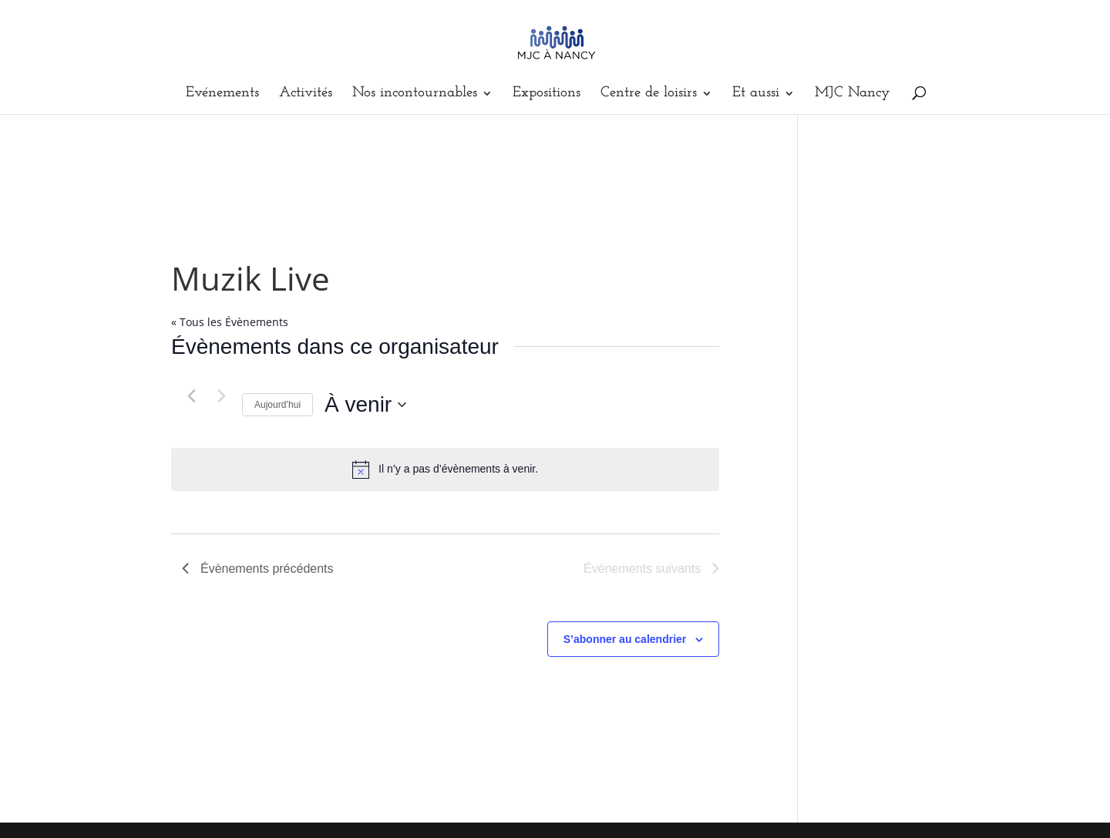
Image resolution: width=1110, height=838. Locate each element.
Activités (305, 94)
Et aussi (755, 94)
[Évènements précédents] (191, 396)
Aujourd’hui (277, 404)
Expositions (546, 94)
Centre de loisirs (648, 94)
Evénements (222, 94)
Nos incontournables (414, 94)
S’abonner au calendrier (625, 639)
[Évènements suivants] (221, 396)
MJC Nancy (852, 94)
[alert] (445, 469)
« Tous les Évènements (229, 322)
